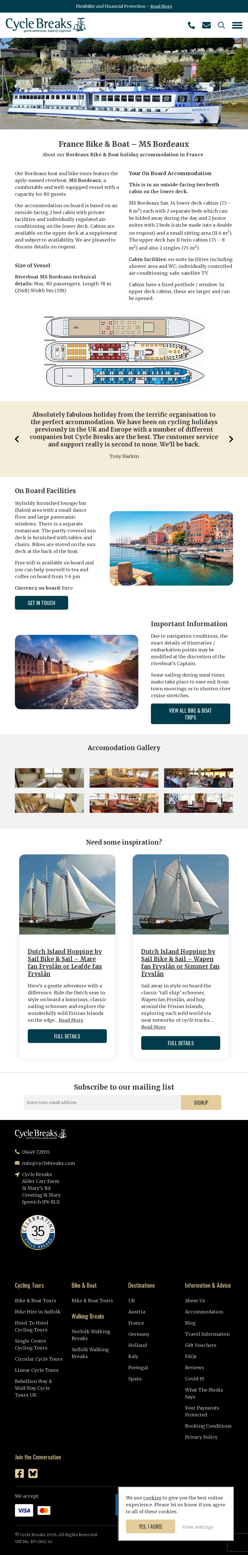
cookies (152, 1498)
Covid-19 (194, 1379)
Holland (137, 1345)
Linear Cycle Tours (37, 1370)
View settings (198, 1527)
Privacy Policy (201, 1437)
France (136, 1323)
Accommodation (204, 1312)
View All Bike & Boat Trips (190, 714)
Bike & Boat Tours (35, 1300)
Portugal (138, 1367)
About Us (195, 1300)
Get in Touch (41, 602)
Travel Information (207, 1334)
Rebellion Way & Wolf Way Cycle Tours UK (33, 1388)
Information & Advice (208, 1285)
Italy (133, 1356)
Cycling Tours (29, 1285)
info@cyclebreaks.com (206, 25)
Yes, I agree (150, 1526)
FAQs (191, 1356)
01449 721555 (191, 25)
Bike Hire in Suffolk (38, 1312)
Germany (138, 1334)
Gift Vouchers (200, 1345)
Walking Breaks (88, 1316)
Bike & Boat (84, 1285)
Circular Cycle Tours (39, 1359)
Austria (136, 1312)
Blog (190, 1323)
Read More (161, 6)
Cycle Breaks (46, 25)
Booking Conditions (208, 1426)
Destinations (141, 1285)
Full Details (67, 1036)
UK (131, 1300)
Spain (134, 1379)
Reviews (194, 1367)
